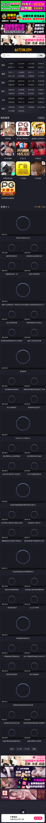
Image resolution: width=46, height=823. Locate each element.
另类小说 (21, 102)
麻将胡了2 (11, 67)
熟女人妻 (11, 76)
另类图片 (41, 93)
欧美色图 (31, 90)
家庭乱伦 (21, 98)
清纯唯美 (21, 93)
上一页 (19, 749)
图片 (3, 91)
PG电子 (11, 63)
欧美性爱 (41, 81)
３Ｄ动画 (41, 72)
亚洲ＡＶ (11, 72)
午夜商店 (21, 107)
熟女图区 (31, 93)
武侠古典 (41, 98)
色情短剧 (21, 111)
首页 (11, 749)
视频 (3, 74)
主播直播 (31, 76)
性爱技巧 (41, 102)
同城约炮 (11, 107)
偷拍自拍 (21, 81)
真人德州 (21, 63)
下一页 (27, 749)
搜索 (40, 55)
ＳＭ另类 (41, 76)
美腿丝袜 (11, 93)
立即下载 (38, 818)
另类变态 (41, 85)
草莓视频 (31, 107)
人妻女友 (31, 98)
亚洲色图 (21, 90)
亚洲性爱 (11, 81)
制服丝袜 (11, 85)
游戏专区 (41, 63)
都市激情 (11, 98)
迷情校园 (11, 102)
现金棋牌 (31, 67)
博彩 (3, 65)
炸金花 (21, 67)
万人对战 (31, 63)
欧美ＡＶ (31, 72)
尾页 (34, 749)
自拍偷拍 (21, 72)
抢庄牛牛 (41, 67)
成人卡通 (31, 81)
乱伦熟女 (31, 85)
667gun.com (23, 50)
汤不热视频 (41, 107)
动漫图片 (41, 90)
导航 (3, 109)
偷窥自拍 (11, 90)
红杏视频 (11, 111)
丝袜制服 (21, 76)
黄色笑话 (31, 102)
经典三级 (21, 85)
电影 (3, 82)
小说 (3, 100)
